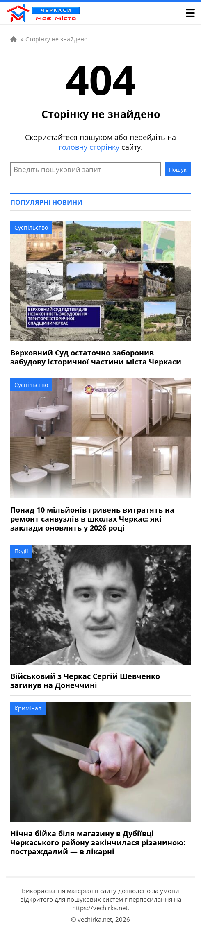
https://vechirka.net (100, 908)
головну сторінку (89, 147)
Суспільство (31, 227)
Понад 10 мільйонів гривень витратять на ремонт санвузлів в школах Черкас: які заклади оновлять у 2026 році (92, 518)
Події (21, 551)
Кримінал (27, 708)
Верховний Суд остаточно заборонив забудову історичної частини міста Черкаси (95, 357)
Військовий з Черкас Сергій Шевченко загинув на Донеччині (85, 681)
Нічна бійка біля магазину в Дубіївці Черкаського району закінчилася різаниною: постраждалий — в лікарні (97, 842)
